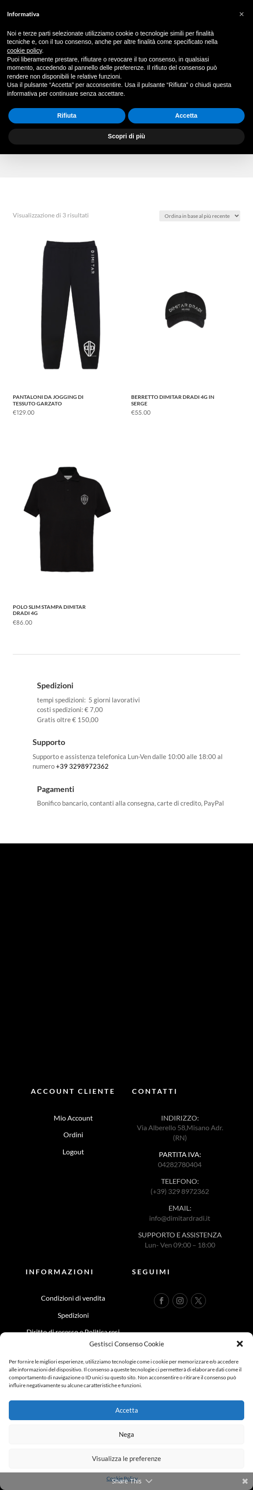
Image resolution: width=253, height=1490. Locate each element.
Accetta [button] (186, 115)
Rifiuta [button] (67, 115)
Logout (73, 1151)
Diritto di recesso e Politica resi (73, 1331)
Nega (126, 1434)
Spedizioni (73, 1315)
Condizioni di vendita (73, 1298)
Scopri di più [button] (126, 136)
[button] (239, 1343)
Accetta (126, 1410)
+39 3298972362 (82, 766)
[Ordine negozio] (199, 215)
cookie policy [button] (24, 50)
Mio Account (73, 1118)
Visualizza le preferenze (126, 1458)
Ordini (73, 1134)
